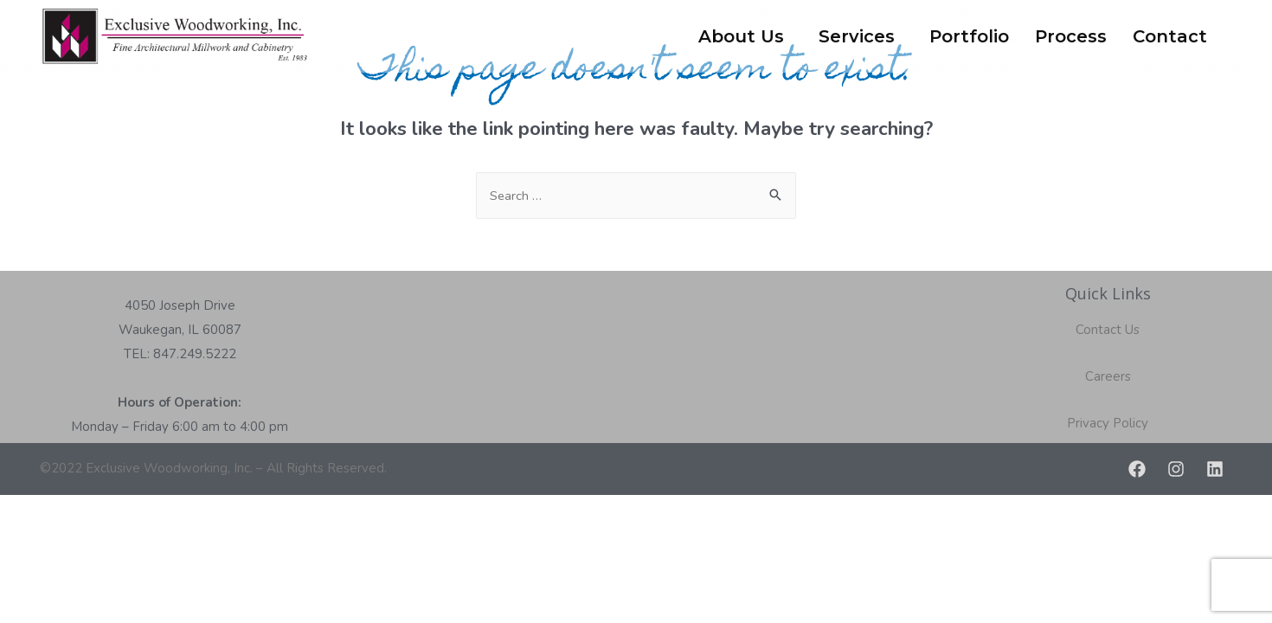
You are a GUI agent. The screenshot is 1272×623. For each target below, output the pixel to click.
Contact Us (1108, 329)
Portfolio (969, 36)
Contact (1170, 36)
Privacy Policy (1107, 423)
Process (1071, 36)
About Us (741, 36)
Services (857, 36)
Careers (1108, 376)
